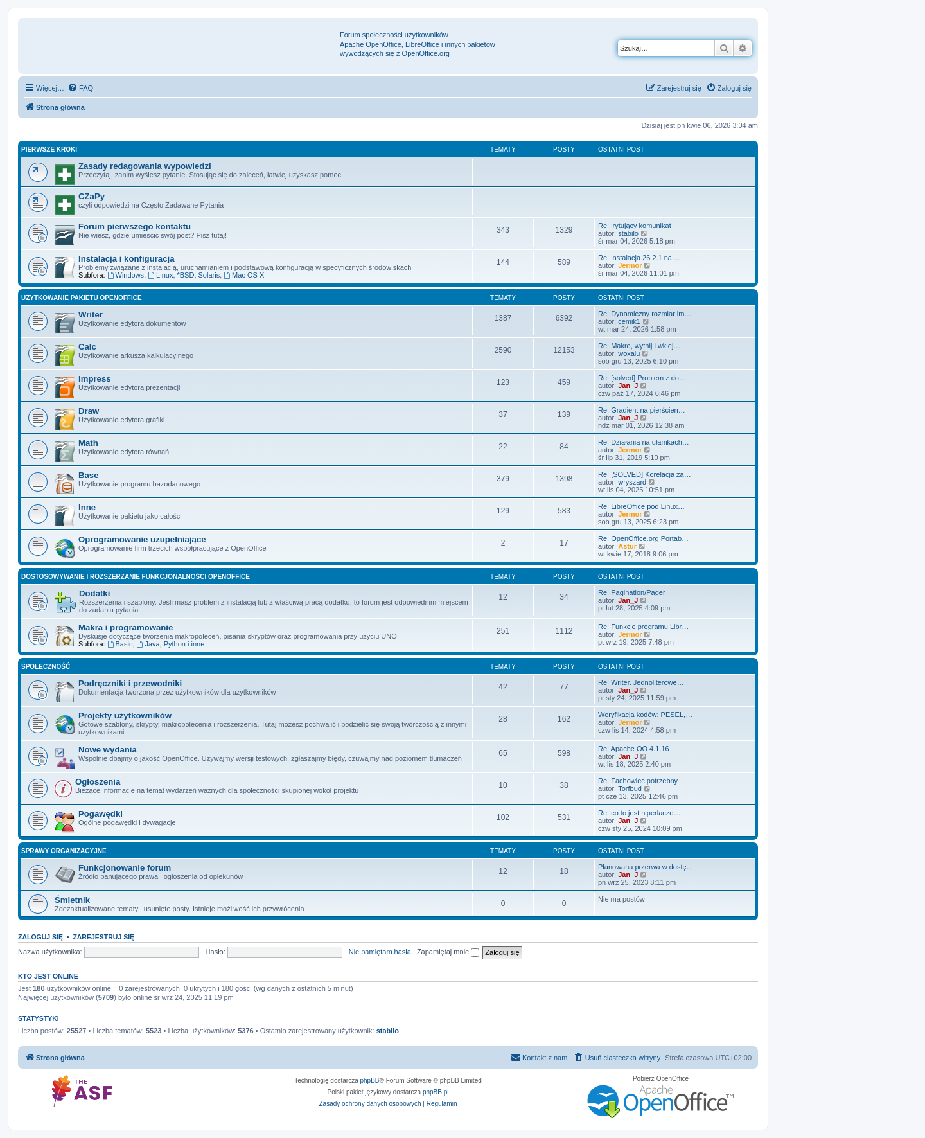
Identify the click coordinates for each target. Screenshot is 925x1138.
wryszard (632, 482)
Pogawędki (100, 814)
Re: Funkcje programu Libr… (643, 626)
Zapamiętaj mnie (448, 952)
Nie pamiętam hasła (380, 952)
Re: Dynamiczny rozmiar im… (644, 313)
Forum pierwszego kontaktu (134, 226)
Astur (627, 546)
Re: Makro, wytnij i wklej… (639, 346)
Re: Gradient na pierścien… (641, 410)
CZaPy (91, 196)
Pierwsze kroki (49, 149)
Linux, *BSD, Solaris (184, 275)
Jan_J (628, 385)
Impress (94, 379)
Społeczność (45, 666)
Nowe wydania (107, 749)
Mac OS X (244, 275)
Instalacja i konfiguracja (126, 258)
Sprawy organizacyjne (64, 851)
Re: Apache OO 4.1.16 (633, 748)
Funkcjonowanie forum (124, 868)
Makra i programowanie (125, 627)
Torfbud (630, 788)
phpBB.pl (436, 1092)
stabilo (628, 233)
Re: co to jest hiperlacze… (639, 813)
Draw (88, 411)
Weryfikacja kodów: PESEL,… (645, 714)
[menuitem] (80, 88)
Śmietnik (72, 900)
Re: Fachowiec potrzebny (638, 781)
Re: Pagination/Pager (631, 592)
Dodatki (94, 593)
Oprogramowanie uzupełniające (142, 539)
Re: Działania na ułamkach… (643, 442)
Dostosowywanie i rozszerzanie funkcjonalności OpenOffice (135, 576)
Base (88, 475)
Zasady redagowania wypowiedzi (144, 166)
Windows (125, 275)
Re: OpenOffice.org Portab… (643, 538)
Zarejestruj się (103, 937)
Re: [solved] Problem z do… (642, 378)
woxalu (629, 353)
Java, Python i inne (171, 644)
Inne (87, 507)
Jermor (630, 265)
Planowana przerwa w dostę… (646, 867)
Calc (87, 346)
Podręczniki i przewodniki (130, 683)
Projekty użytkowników (125, 715)
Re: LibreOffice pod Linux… (641, 506)
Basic (120, 644)
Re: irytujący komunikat (634, 225)
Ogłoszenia (97, 782)
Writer (90, 314)
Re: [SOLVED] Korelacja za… (644, 474)
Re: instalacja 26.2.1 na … (639, 258)
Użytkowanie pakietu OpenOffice (81, 297)
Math (88, 443)
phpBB (370, 1080)
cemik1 (629, 321)
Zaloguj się (40, 937)
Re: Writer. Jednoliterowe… (641, 682)
